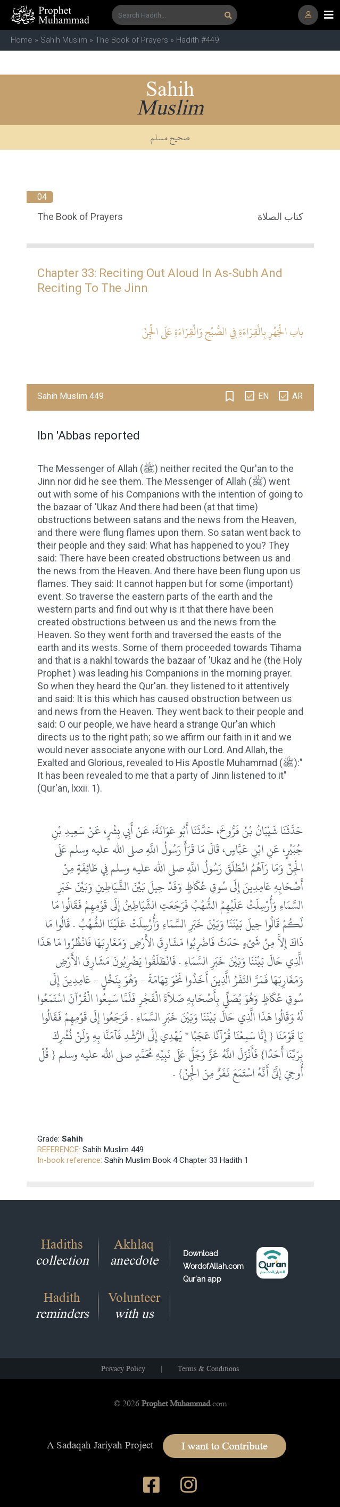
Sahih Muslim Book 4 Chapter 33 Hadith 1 (176, 1160)
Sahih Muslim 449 (113, 1149)
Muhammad (252, 762)
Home (21, 40)
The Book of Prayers (131, 40)
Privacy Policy (123, 1368)
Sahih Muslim (63, 40)
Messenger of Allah (97, 468)
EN (263, 396)
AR (297, 396)
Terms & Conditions (208, 1368)
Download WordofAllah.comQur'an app (213, 1266)
